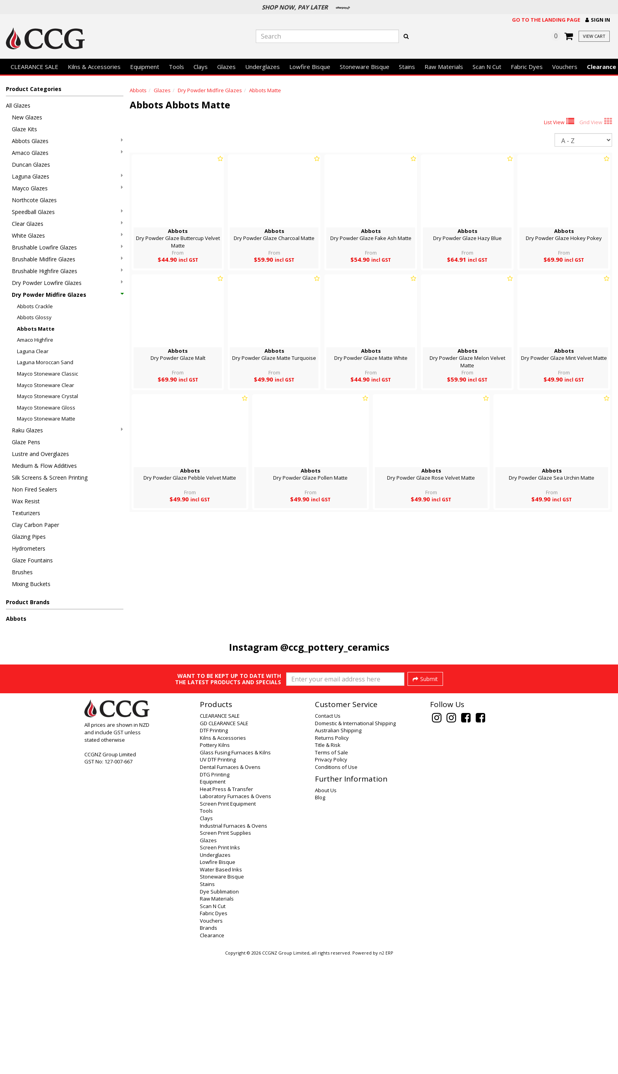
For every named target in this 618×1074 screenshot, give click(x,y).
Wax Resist (26, 501)
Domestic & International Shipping (355, 839)
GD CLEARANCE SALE (224, 839)
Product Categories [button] (33, 89)
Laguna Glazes (67, 176)
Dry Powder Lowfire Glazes (67, 283)
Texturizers (26, 513)
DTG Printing (214, 890)
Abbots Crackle (35, 306)
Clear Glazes (67, 223)
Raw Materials (443, 67)
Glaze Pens (26, 442)
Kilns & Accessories (94, 67)
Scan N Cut (487, 67)
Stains (407, 67)
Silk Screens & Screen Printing (49, 477)
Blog (320, 913)
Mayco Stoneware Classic (47, 373)
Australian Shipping (338, 846)
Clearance (212, 1051)
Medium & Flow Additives (44, 465)
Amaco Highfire (35, 339)
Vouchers (564, 67)
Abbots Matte (35, 328)
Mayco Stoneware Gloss (46, 407)
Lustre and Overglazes (40, 454)
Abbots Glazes (67, 141)
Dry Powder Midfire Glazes (67, 294)
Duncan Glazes (31, 164)
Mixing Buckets (31, 584)
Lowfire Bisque (309, 67)
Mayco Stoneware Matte (46, 418)
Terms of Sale (331, 868)
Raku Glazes (67, 430)
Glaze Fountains (32, 560)
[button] (597, 20)
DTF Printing (214, 846)
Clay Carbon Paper (35, 525)
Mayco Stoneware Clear (45, 385)
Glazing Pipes (29, 536)
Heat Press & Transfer (226, 904)
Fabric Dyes (527, 67)
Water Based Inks (221, 985)
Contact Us (328, 831)
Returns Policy (332, 853)
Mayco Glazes (67, 188)
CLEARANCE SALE (34, 67)
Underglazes (262, 67)
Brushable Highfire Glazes (67, 271)
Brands (208, 1043)
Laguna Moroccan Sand (45, 362)
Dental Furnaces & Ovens (230, 882)
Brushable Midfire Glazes (67, 259)
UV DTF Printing (218, 875)
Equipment (144, 67)
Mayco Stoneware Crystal (47, 396)
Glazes (226, 67)
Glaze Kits (24, 129)
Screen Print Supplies (225, 948)
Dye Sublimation (219, 1007)
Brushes (22, 572)
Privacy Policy (331, 875)
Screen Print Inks (220, 963)
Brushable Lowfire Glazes (67, 247)
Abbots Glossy (34, 317)
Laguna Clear (32, 351)
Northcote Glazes (34, 200)
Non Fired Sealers (34, 489)
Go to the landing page (546, 19)
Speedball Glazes (67, 212)
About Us (326, 906)
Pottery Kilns (215, 860)
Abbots (16, 618)
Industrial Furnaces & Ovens (233, 941)
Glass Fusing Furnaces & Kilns (235, 868)
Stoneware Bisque (364, 67)
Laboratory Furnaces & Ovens (235, 912)
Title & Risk (328, 860)
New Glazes (27, 117)
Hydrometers (28, 548)
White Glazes (67, 235)
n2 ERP (386, 1069)
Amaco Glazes (67, 152)
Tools (176, 67)
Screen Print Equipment (228, 919)
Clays (201, 67)
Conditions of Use (336, 882)
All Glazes (18, 105)
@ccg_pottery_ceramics (334, 646)
